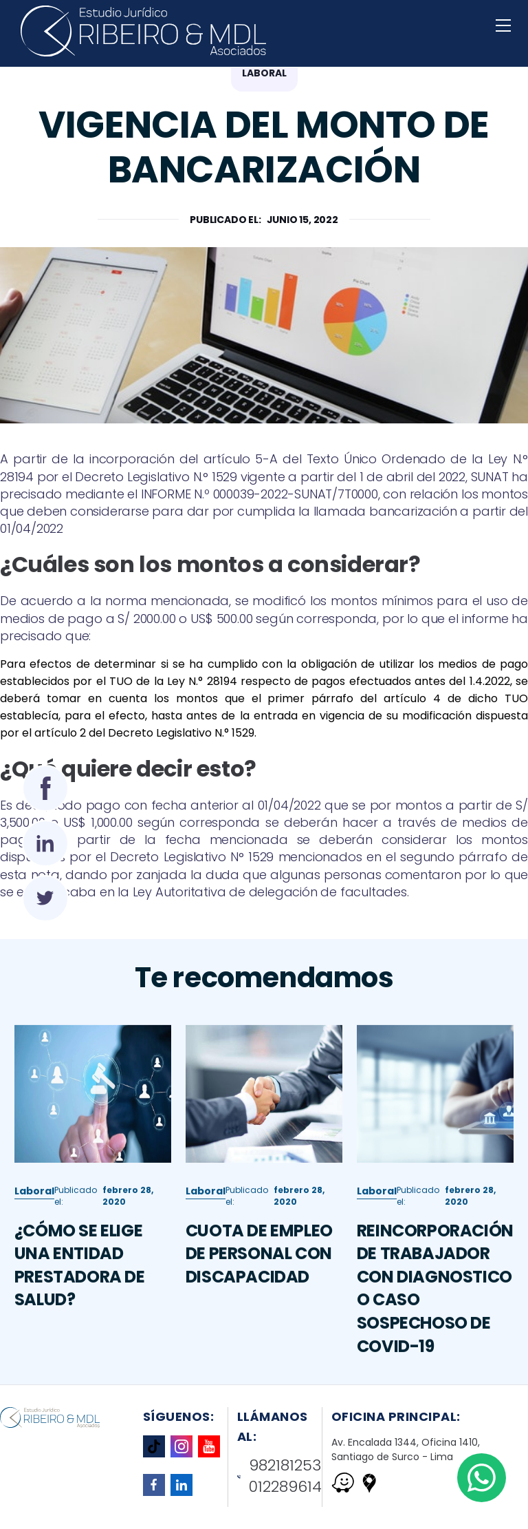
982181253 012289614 (279, 1476)
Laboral (34, 1215)
